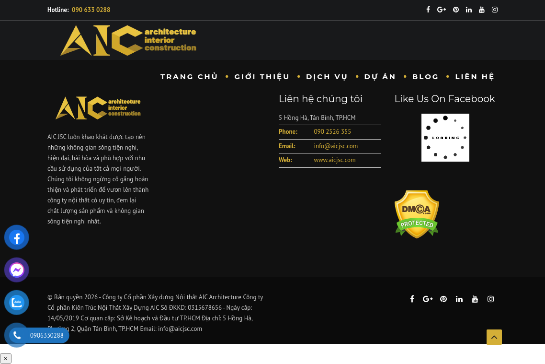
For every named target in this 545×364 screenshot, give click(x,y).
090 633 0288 (91, 10)
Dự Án (380, 76)
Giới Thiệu (262, 76)
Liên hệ (475, 76)
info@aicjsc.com (336, 146)
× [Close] (6, 358)
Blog (426, 76)
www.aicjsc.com (334, 160)
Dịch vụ (327, 76)
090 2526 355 (332, 132)
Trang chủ (189, 76)
